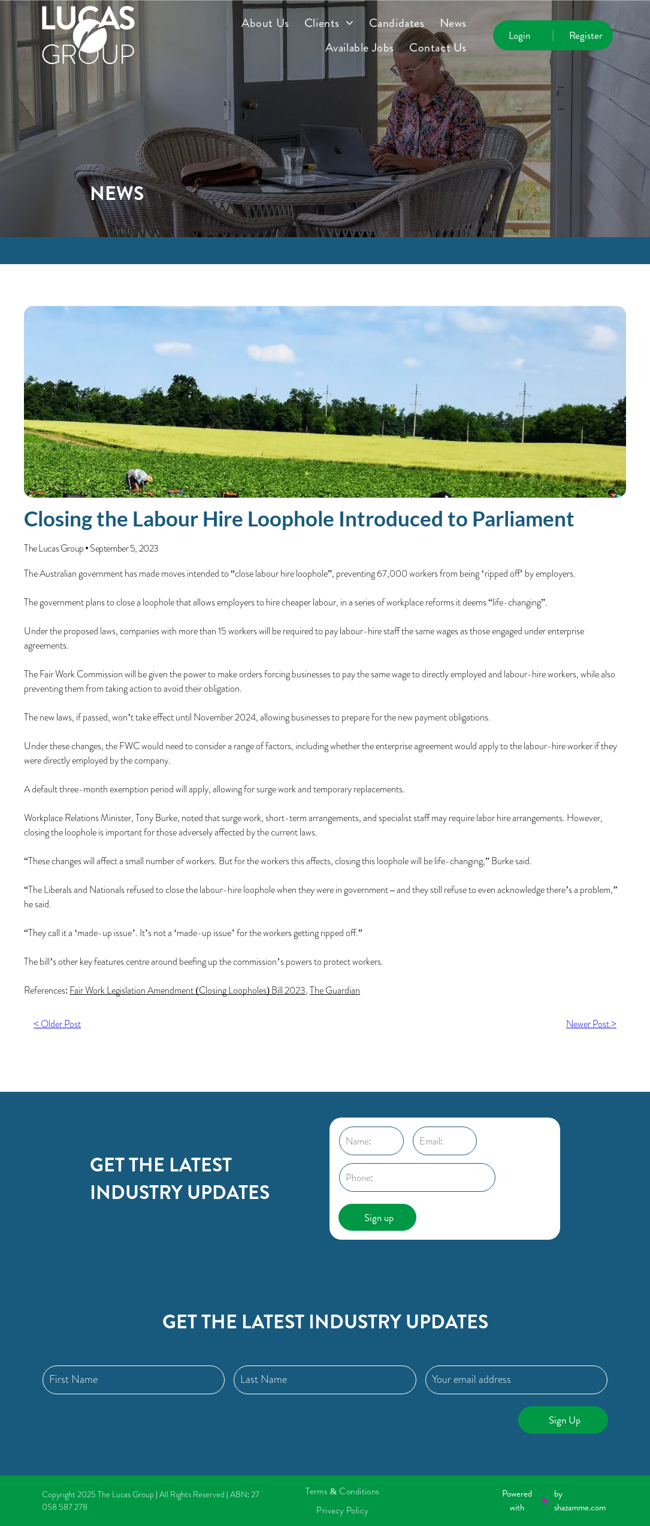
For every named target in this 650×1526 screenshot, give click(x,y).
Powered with (517, 1500)
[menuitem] (272, 23)
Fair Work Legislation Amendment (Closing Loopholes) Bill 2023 (187, 990)
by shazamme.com (580, 1500)
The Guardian (335, 990)
